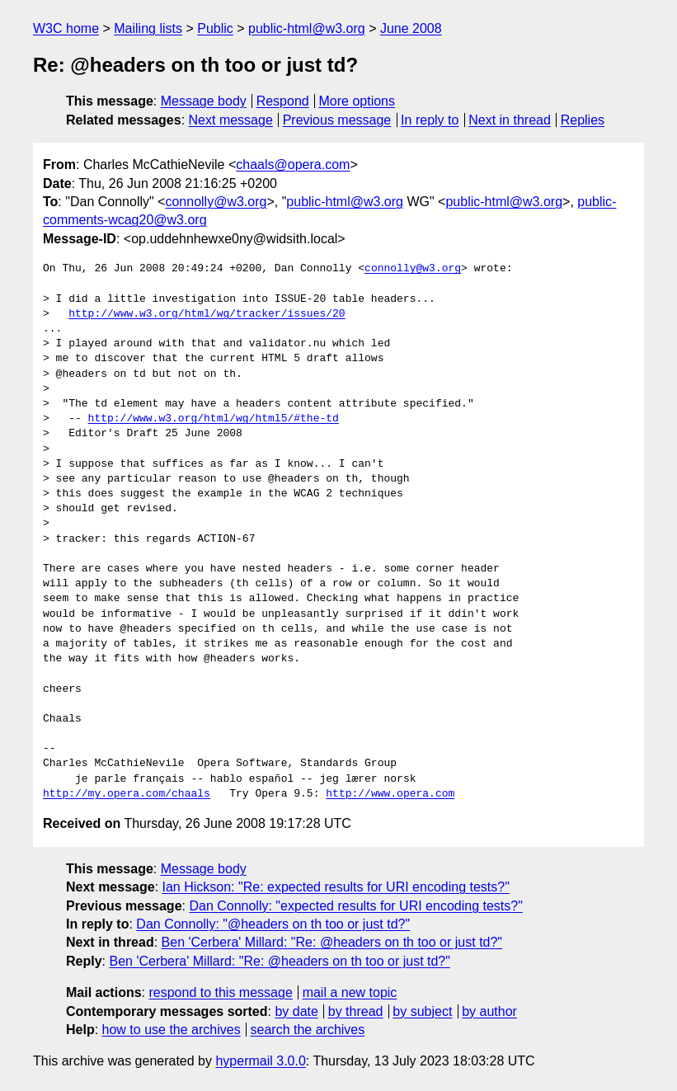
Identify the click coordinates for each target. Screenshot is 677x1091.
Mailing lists (148, 28)
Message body (204, 101)
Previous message (337, 120)
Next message (231, 120)
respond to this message (220, 992)
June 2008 (411, 28)
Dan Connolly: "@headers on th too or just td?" (273, 924)
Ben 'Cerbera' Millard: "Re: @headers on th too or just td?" (332, 942)
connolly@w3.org (215, 202)
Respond (282, 101)
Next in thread (509, 120)
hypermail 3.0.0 (260, 1061)
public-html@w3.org (306, 28)
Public (215, 28)
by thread (355, 1011)
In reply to (429, 120)
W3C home (66, 28)
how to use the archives (171, 1030)
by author (489, 1011)
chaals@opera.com (293, 165)
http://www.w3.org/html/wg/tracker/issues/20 (206, 314)
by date (296, 1011)
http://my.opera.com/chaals (126, 794)
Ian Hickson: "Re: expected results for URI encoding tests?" (336, 887)
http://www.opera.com (390, 794)
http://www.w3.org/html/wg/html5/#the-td (213, 418)
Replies (582, 120)
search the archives (308, 1030)
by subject (422, 1011)
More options (357, 101)
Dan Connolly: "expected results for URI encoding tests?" (355, 906)
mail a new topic (350, 992)
